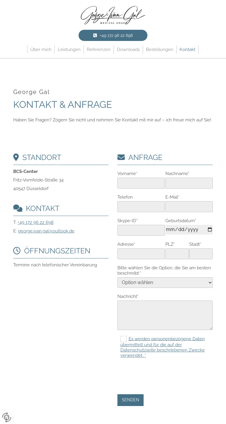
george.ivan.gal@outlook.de (46, 231)
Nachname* (177, 173)
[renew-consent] (6, 417)
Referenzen (99, 49)
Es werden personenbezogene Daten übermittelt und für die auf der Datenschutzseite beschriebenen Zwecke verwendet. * (162, 347)
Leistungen (69, 49)
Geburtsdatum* (180, 220)
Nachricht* (128, 296)
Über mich (40, 49)
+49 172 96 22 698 (36, 222)
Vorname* (127, 173)
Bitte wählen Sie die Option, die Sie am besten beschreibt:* (164, 270)
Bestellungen (159, 49)
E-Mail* (172, 197)
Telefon (125, 197)
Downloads (128, 49)
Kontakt (187, 49)
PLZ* (170, 244)
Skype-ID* (127, 220)
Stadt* (195, 244)
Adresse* (126, 244)
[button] (113, 35)
